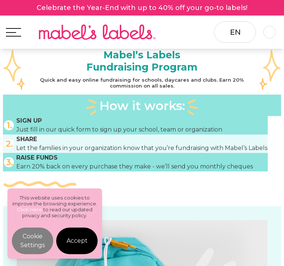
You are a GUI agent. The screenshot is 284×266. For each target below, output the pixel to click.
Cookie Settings (32, 241)
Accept (77, 240)
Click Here (29, 209)
